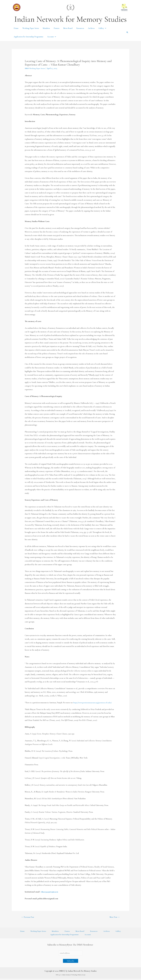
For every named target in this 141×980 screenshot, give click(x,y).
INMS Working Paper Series (36, 68)
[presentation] (105, 28)
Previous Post (28, 917)
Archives (91, 28)
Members (46, 28)
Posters (56, 28)
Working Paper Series (30, 28)
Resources (80, 28)
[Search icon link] (127, 32)
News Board (67, 28)
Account (51, 37)
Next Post (114, 917)
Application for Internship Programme (28, 37)
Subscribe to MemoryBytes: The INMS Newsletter (70, 945)
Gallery (102, 28)
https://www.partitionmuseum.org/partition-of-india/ (93, 702)
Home (16, 28)
